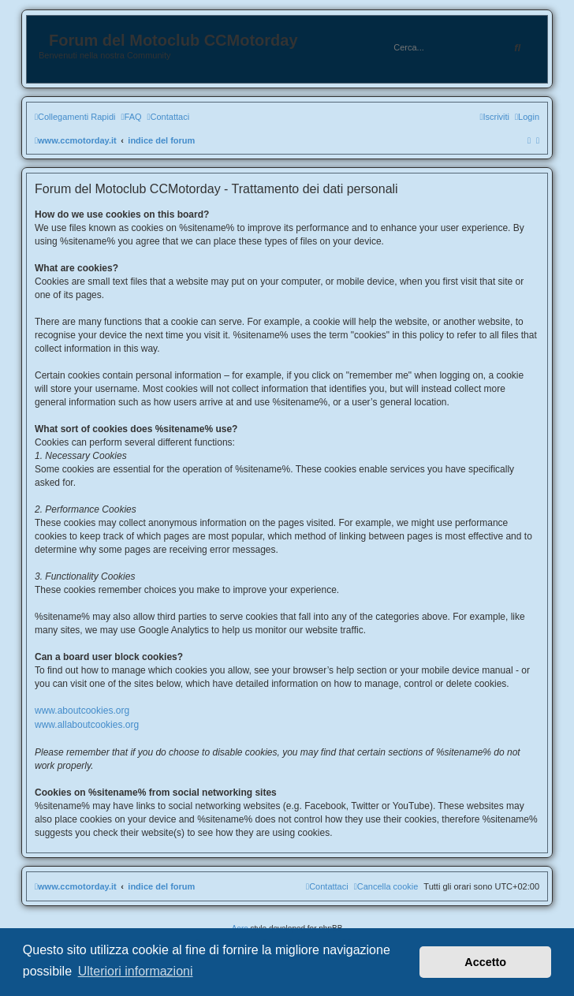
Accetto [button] (485, 962)
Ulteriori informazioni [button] (135, 971)
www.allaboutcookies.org (87, 724)
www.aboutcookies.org (82, 710)
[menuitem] (131, 116)
